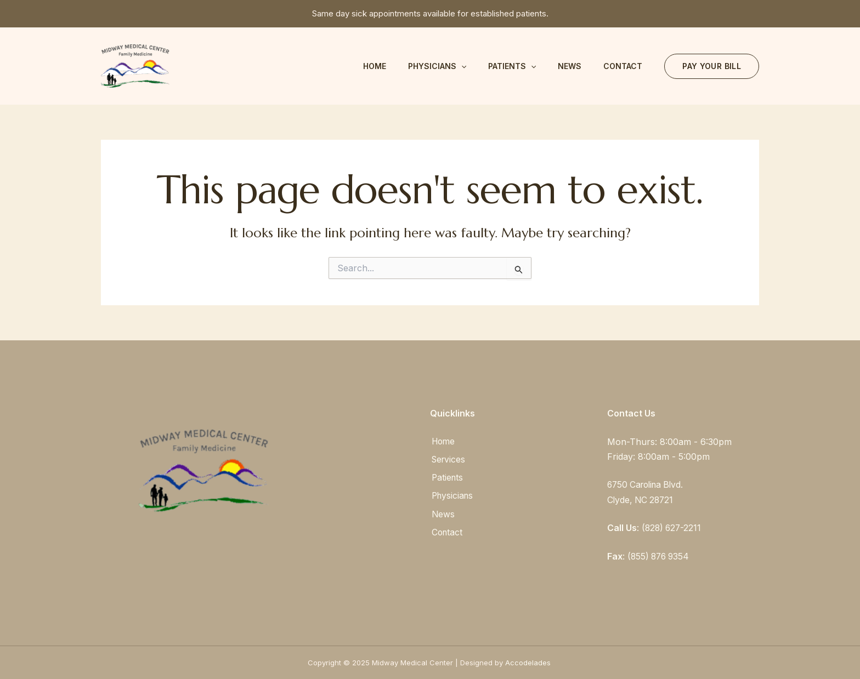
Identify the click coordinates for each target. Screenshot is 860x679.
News (569, 66)
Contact (622, 66)
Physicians (437, 66)
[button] (711, 66)
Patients (512, 66)
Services (448, 459)
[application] (461, 66)
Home (374, 66)
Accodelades (529, 662)
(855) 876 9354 (660, 555)
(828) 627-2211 (673, 527)
